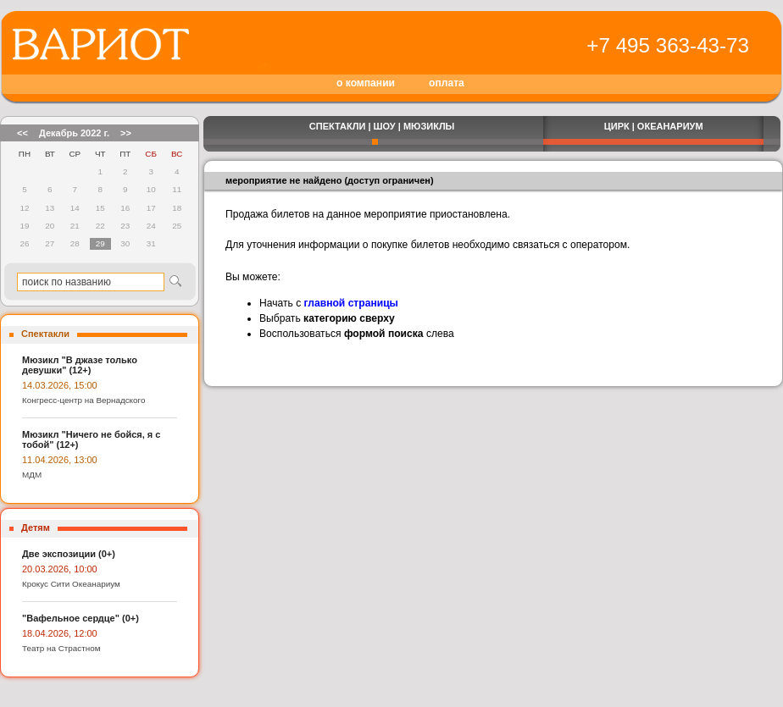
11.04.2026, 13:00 (59, 460)
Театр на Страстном (61, 648)
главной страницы (351, 303)
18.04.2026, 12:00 (59, 633)
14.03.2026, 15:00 (59, 385)
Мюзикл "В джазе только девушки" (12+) (79, 365)
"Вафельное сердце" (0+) (80, 618)
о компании (365, 83)
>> (125, 133)
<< (22, 133)
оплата (446, 83)
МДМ (32, 474)
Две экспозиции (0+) (68, 554)
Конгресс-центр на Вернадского (83, 400)
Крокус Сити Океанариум (71, 583)
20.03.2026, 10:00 (59, 569)
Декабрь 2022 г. (74, 133)
